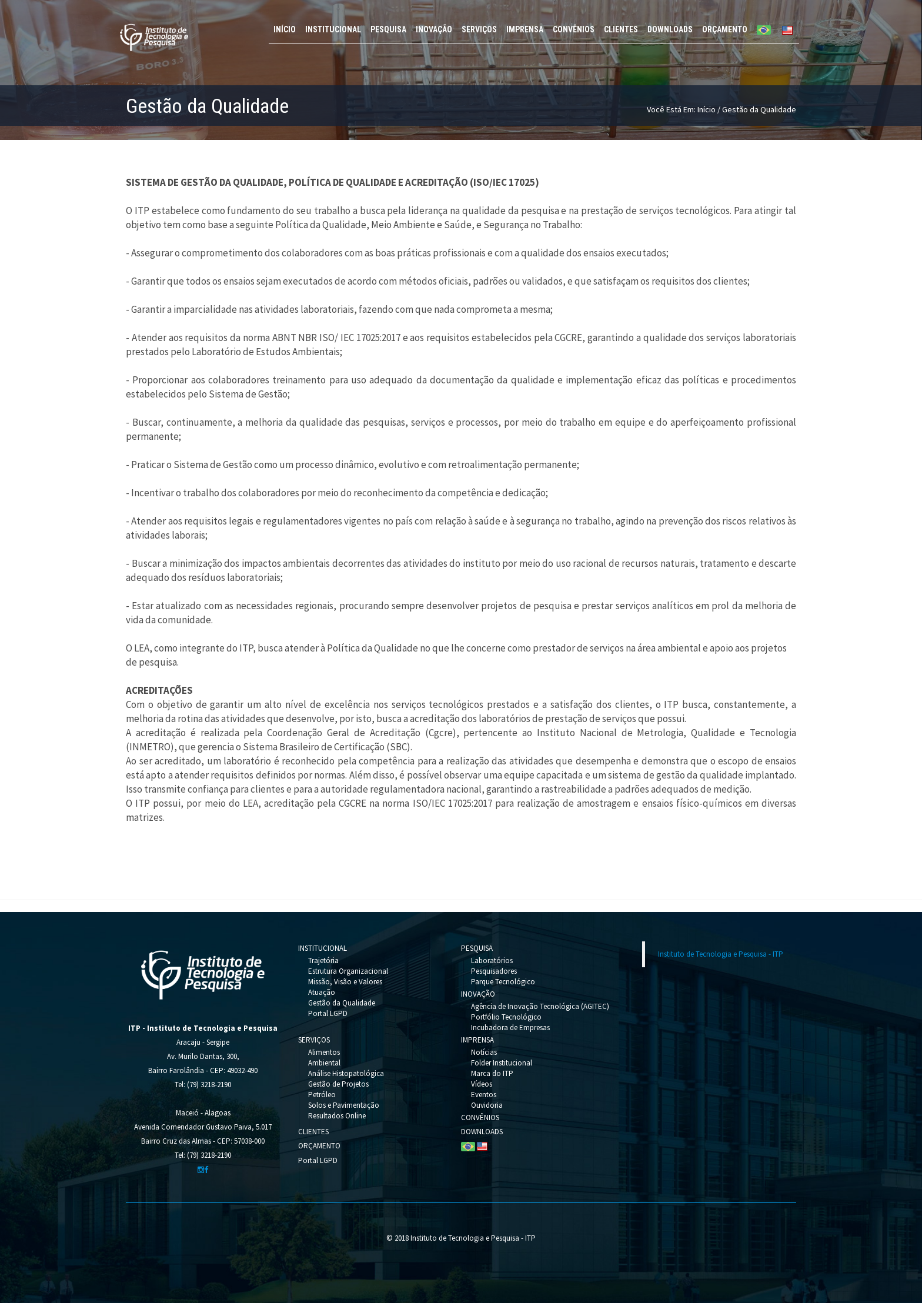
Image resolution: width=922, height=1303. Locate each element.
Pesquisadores (494, 971)
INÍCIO (284, 29)
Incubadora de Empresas (510, 1028)
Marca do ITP (492, 1073)
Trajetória (323, 960)
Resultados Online (337, 1116)
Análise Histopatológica (346, 1073)
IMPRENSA (524, 29)
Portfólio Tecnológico (506, 1017)
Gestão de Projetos (338, 1084)
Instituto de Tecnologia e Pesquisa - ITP (720, 954)
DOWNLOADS (670, 29)
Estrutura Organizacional (348, 971)
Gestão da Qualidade (341, 1003)
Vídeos (481, 1084)
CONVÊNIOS (573, 29)
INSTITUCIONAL (333, 29)
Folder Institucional (501, 1063)
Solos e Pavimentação (343, 1105)
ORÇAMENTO (724, 29)
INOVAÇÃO (434, 29)
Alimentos (324, 1052)
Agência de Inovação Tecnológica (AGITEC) (540, 1006)
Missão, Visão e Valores (345, 982)
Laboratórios (492, 960)
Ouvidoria (487, 1105)
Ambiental (324, 1063)
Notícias (484, 1052)
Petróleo (322, 1095)
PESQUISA (388, 29)
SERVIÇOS (479, 29)
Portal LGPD (328, 1013)
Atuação (321, 992)
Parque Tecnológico (503, 982)
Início (706, 109)
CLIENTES (621, 29)
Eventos (483, 1095)
